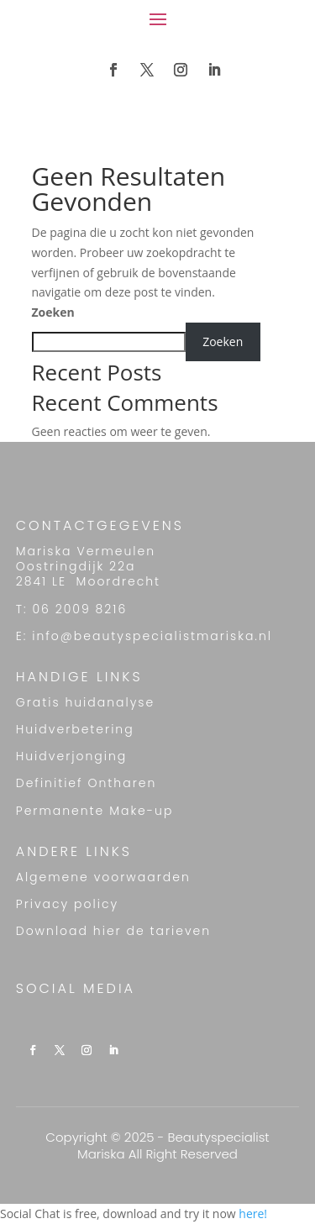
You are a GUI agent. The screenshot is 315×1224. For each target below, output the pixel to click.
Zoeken (53, 312)
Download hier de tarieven (113, 930)
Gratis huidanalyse (85, 702)
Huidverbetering (75, 729)
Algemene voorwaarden (103, 877)
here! (253, 1213)
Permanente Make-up (95, 810)
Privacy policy (67, 904)
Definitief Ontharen (86, 783)
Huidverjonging (72, 756)
